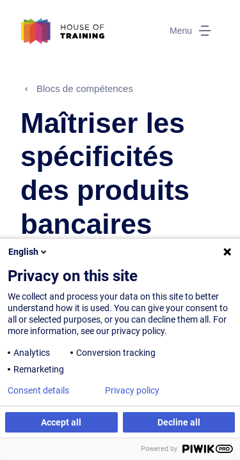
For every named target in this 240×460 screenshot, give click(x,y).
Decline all (178, 422)
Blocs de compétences (84, 88)
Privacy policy (132, 390)
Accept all (61, 422)
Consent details (38, 390)
